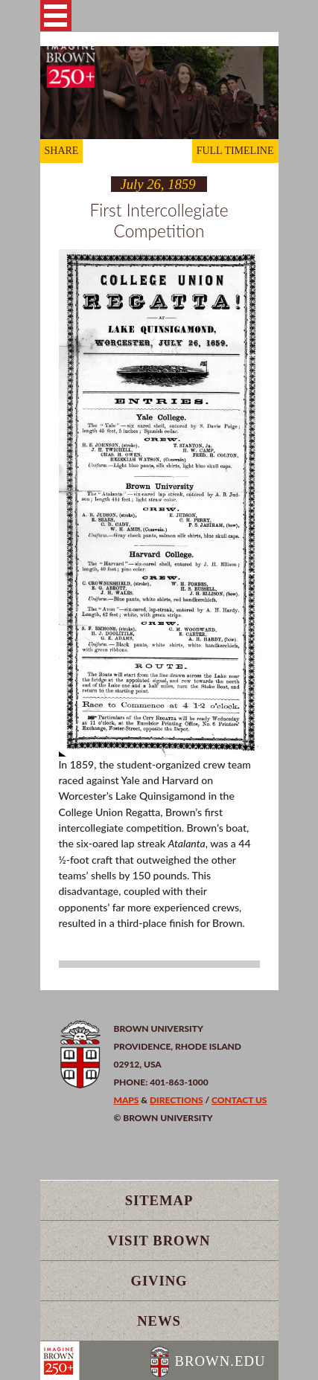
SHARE (62, 150)
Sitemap (159, 1200)
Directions (176, 1099)
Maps (126, 1099)
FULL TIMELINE (235, 150)
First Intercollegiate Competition (158, 220)
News (159, 1321)
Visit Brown (159, 1240)
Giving (158, 1280)
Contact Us (239, 1099)
